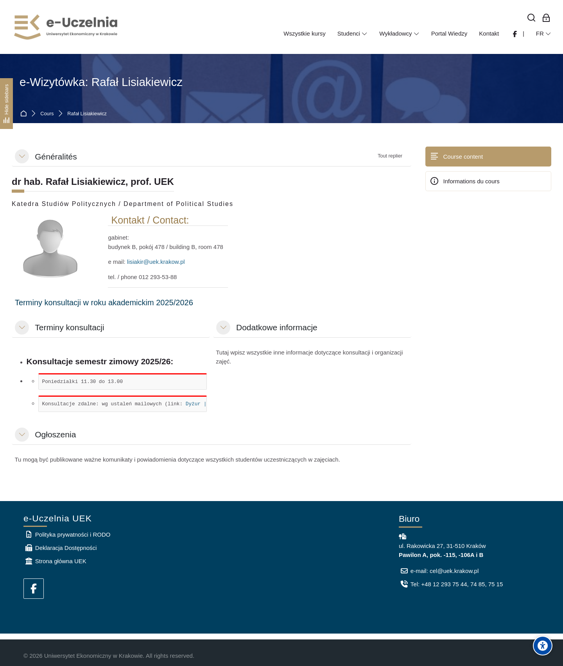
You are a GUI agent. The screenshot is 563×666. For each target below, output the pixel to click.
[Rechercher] (532, 18)
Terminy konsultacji (69, 327)
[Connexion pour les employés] (546, 18)
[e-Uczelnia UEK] (66, 27)
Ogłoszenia (55, 434)
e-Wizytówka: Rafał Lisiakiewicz (101, 81)
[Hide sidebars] (6, 103)
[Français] (543, 34)
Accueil (25, 114)
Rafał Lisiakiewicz (87, 113)
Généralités (56, 156)
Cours (47, 113)
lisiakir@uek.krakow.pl (156, 261)
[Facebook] (33, 588)
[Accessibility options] (542, 645)
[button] (22, 156)
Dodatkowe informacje (276, 327)
